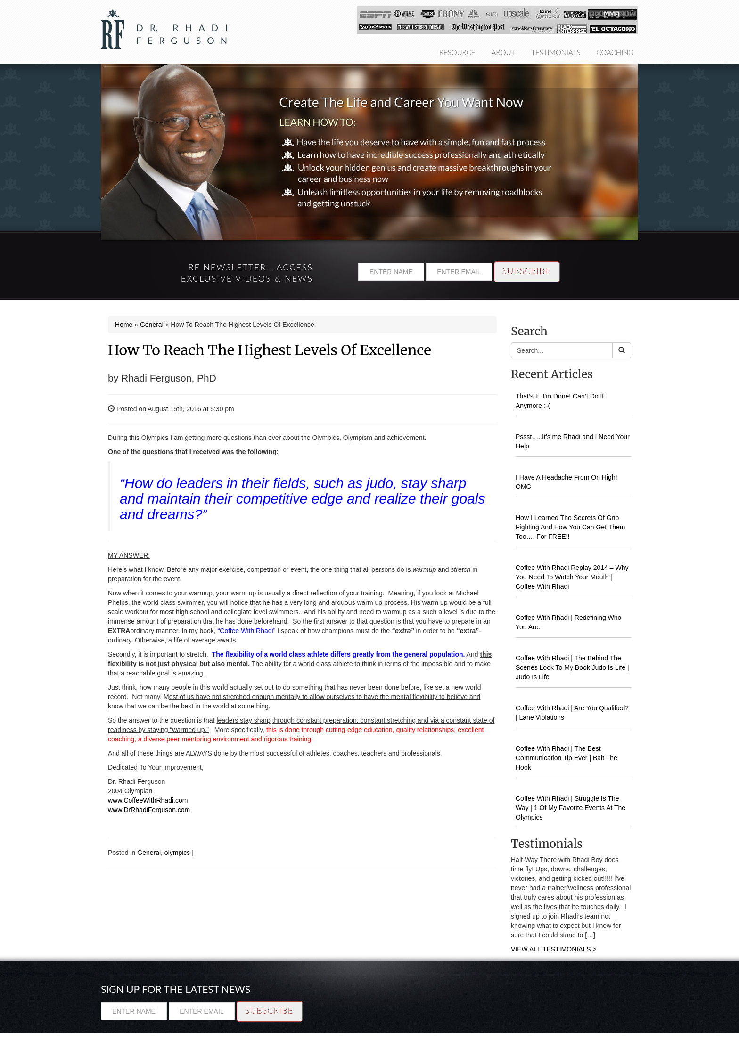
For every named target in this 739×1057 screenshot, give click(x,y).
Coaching (614, 52)
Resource (457, 52)
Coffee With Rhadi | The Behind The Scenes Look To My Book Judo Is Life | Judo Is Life (572, 667)
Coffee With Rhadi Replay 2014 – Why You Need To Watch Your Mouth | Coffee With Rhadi (572, 577)
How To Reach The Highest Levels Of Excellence (269, 350)
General (152, 324)
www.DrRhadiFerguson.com (149, 809)
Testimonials (555, 52)
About (504, 52)
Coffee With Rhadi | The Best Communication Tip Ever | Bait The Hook (566, 758)
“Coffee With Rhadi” (247, 630)
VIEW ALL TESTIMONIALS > (554, 949)
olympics (177, 852)
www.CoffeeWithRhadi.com (148, 800)
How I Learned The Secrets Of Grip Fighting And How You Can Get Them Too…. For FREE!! (570, 527)
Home (123, 324)
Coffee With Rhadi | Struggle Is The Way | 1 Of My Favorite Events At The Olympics (570, 808)
